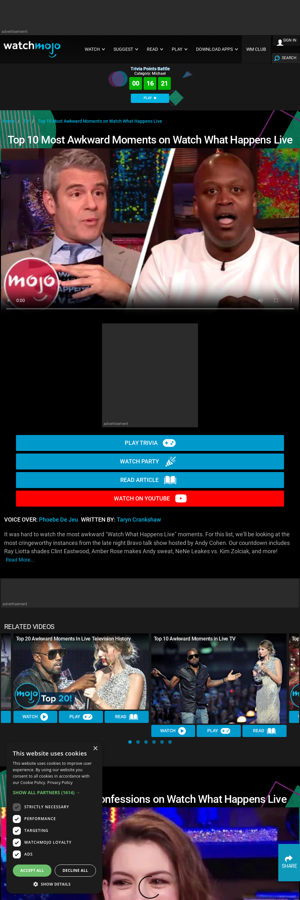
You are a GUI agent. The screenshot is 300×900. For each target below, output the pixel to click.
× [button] (95, 748)
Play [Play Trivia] (81, 717)
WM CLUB (256, 49)
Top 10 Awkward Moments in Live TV (194, 639)
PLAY (150, 98)
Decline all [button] (75, 870)
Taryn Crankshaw (139, 519)
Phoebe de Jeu (58, 519)
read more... (20, 560)
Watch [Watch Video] (35, 717)
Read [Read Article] (126, 717)
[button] (130, 742)
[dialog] (54, 818)
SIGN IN (289, 40)
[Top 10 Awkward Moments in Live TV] (219, 678)
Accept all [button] (32, 870)
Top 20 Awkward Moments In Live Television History (73, 639)
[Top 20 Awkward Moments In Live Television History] (81, 671)
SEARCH (289, 58)
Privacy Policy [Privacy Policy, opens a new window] (60, 782)
